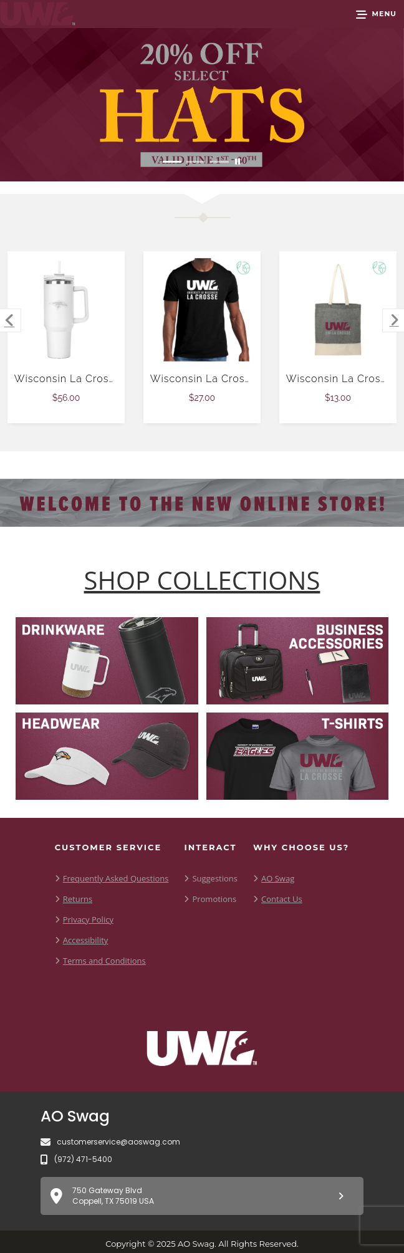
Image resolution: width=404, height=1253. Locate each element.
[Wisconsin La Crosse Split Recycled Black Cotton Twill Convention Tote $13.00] (338, 310)
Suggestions (215, 878)
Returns (77, 899)
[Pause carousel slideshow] (237, 161)
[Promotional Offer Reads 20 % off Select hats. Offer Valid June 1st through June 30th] (202, 104)
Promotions (214, 899)
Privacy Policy (88, 919)
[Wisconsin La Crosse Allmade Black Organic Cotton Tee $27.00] (202, 310)
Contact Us (281, 899)
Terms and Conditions (104, 960)
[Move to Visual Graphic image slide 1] (172, 162)
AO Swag (277, 878)
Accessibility (85, 940)
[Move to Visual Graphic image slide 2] (195, 162)
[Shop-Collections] (202, 580)
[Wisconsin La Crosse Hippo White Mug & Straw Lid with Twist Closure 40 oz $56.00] (66, 310)
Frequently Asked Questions (116, 878)
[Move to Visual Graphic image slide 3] (219, 162)
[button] (376, 14)
